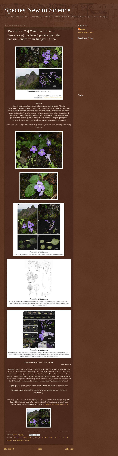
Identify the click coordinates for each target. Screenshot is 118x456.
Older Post (69, 449)
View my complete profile (86, 32)
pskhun (82, 29)
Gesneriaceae (59, 438)
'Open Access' (18, 438)
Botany (32, 438)
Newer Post (9, 449)
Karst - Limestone (18, 440)
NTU (53, 97)
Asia (27, 438)
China (36, 438)
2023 (24, 438)
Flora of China (49, 438)
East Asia (41, 438)
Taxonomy (27, 440)
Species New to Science (37, 10)
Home (39, 449)
